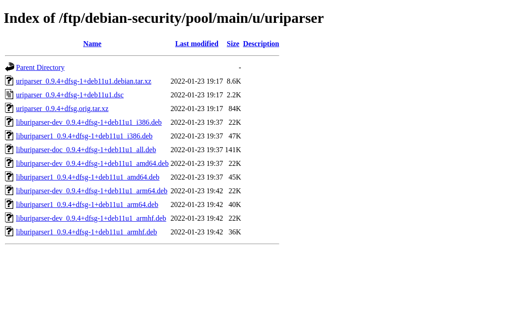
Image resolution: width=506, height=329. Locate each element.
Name (92, 44)
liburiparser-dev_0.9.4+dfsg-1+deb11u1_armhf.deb (91, 218)
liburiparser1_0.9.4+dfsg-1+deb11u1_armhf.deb (86, 232)
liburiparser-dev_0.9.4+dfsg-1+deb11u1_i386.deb (89, 122)
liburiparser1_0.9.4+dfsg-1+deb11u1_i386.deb (84, 136)
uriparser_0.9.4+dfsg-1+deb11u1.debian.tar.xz (83, 81)
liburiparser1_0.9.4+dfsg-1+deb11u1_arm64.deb (87, 204)
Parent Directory (40, 67)
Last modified (196, 44)
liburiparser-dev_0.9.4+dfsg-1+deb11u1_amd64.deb (92, 163)
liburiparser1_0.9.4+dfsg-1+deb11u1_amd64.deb (88, 177)
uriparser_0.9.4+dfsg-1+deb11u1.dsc (70, 95)
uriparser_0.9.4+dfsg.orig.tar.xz (62, 108)
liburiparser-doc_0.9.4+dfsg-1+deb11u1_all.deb (86, 150)
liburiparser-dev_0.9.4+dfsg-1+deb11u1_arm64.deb (91, 191)
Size (233, 44)
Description (261, 44)
